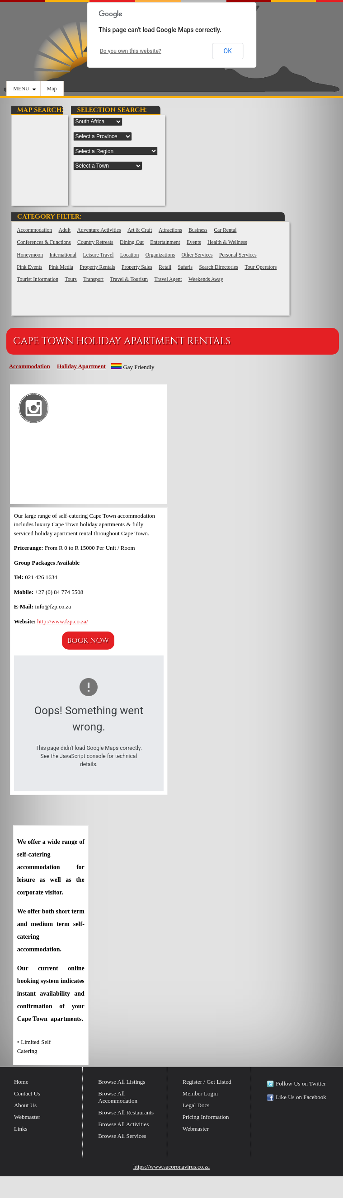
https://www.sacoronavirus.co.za (171, 1166)
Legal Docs (196, 1105)
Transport (93, 279)
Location (129, 255)
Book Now (88, 641)
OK (228, 51)
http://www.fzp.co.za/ (62, 621)
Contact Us (27, 1093)
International (62, 255)
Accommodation (34, 230)
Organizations (160, 255)
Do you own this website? (130, 51)
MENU (24, 88)
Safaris (185, 267)
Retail (165, 267)
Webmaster (27, 1117)
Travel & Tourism (129, 279)
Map (52, 88)
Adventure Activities (99, 230)
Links (21, 1128)
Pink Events (29, 267)
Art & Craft (139, 230)
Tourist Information (37, 279)
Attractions (170, 230)
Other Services (196, 255)
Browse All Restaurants (126, 1112)
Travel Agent (168, 279)
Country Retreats (95, 242)
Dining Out (132, 242)
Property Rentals (97, 267)
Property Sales (137, 267)
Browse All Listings (121, 1081)
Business (197, 230)
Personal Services (238, 255)
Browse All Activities (123, 1124)
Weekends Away (205, 279)
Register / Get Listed (207, 1081)
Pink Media (61, 267)
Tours (70, 279)
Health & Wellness (227, 242)
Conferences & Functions (43, 242)
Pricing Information (206, 1117)
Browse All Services (122, 1135)
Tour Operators (260, 267)
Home (21, 1081)
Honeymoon (30, 255)
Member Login (200, 1093)
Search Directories (218, 267)
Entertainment (165, 242)
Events (194, 242)
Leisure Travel (98, 255)
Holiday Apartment (81, 366)
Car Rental (225, 230)
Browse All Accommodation (117, 1097)
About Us (25, 1105)
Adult (65, 230)
